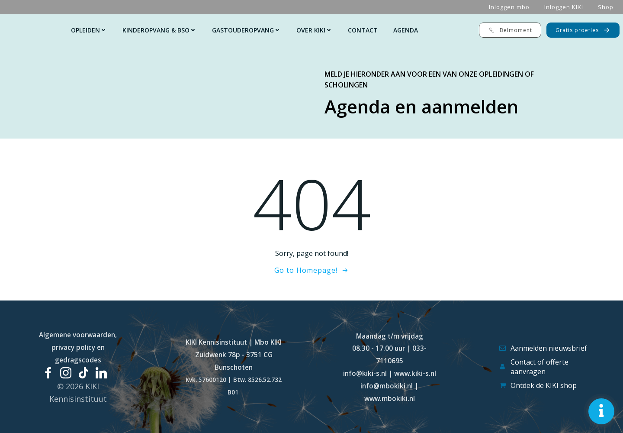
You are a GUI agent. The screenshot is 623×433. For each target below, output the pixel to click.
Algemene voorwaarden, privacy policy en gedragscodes (78, 347)
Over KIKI (314, 30)
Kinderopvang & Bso (159, 30)
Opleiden (89, 30)
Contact (363, 30)
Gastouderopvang (246, 30)
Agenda (405, 30)
